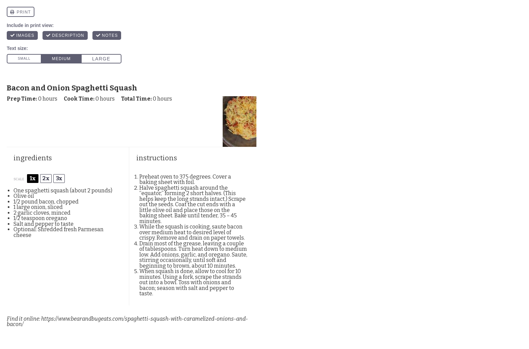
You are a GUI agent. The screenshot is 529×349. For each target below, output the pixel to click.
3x (59, 178)
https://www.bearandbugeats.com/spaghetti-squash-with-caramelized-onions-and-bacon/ (127, 322)
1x (33, 178)
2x (46, 178)
